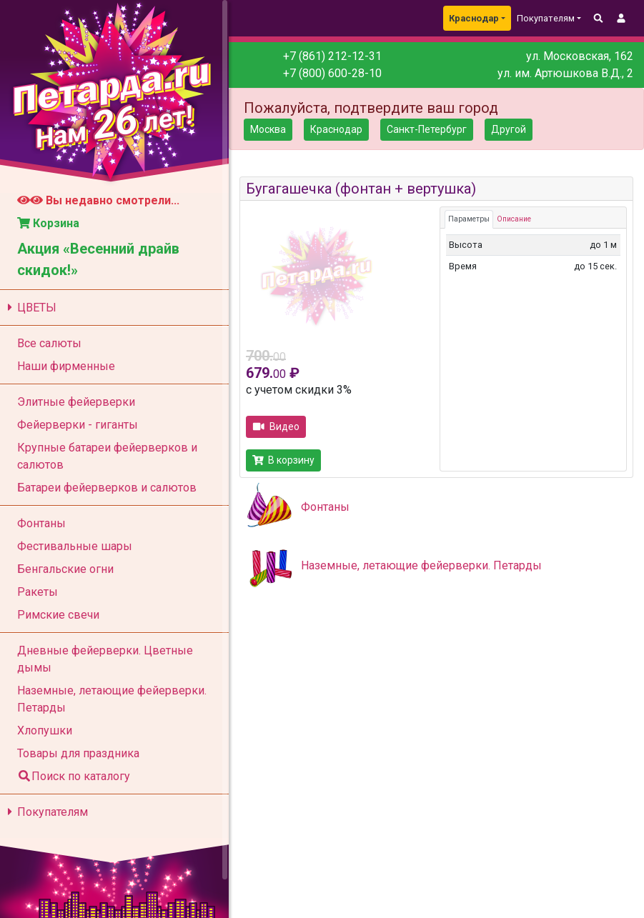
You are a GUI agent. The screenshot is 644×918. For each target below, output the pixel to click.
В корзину (283, 460)
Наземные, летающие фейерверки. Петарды (421, 565)
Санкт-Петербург (427, 129)
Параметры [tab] (469, 219)
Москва (268, 129)
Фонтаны (325, 507)
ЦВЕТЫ (29, 307)
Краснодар (474, 18)
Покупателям (45, 812)
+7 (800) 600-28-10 (332, 73)
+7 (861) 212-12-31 (332, 56)
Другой (508, 129)
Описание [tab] (514, 219)
